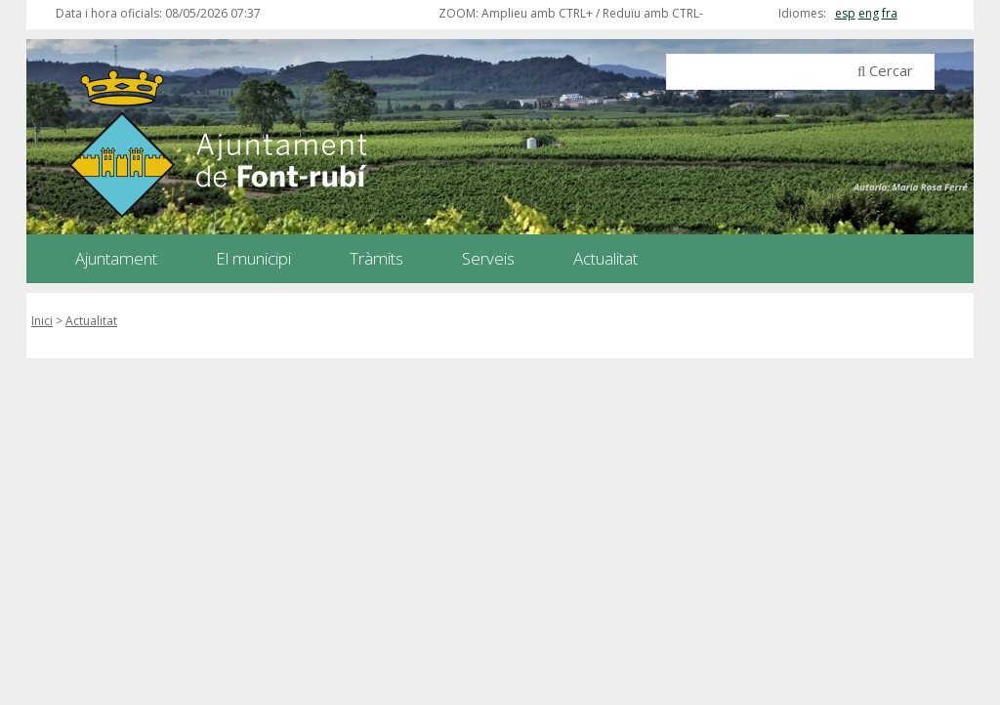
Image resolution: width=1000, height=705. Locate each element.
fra (889, 13)
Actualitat (91, 320)
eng (868, 13)
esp (845, 13)
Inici (42, 320)
